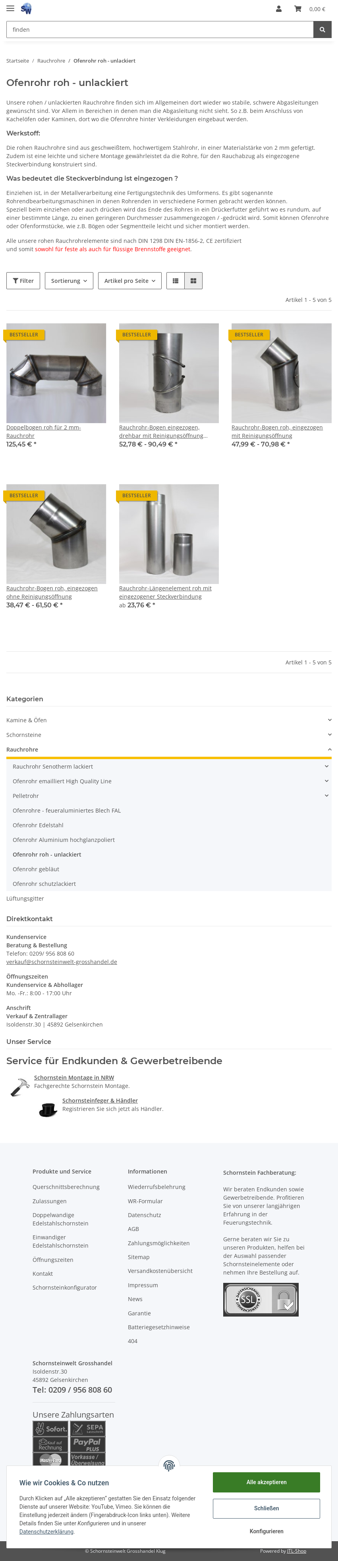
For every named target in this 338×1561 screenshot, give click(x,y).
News (135, 1299)
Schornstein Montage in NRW (74, 1077)
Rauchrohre (22, 749)
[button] (279, 9)
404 (132, 1341)
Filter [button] (23, 280)
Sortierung (65, 280)
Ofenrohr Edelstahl (38, 825)
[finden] (160, 29)
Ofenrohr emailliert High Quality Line (62, 781)
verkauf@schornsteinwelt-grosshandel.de (61, 962)
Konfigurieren (266, 1531)
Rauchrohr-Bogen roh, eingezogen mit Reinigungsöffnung (277, 431)
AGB (133, 1229)
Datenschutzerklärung (46, 1532)
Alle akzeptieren (266, 1482)
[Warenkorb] (310, 9)
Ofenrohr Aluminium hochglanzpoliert (64, 839)
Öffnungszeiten (53, 1259)
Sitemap (139, 1257)
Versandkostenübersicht (160, 1271)
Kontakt (43, 1273)
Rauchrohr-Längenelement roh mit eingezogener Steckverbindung (165, 592)
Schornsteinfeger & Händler (100, 1100)
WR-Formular (145, 1201)
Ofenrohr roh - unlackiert (47, 854)
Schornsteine (23, 735)
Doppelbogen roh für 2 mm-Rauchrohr (43, 431)
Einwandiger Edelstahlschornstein (61, 1241)
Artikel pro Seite (126, 280)
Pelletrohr (26, 796)
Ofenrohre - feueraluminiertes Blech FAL (67, 810)
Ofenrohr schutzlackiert (44, 883)
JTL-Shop (296, 1551)
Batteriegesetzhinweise (159, 1327)
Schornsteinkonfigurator (65, 1287)
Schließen (266, 1508)
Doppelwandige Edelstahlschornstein (61, 1219)
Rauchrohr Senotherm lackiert (53, 766)
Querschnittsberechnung (66, 1187)
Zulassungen (50, 1201)
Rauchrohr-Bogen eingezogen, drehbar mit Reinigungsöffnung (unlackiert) (161, 432)
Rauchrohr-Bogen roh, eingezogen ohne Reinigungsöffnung (52, 592)
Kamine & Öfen (26, 720)
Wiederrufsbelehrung (156, 1187)
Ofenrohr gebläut (36, 869)
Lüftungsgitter (25, 898)
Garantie (139, 1313)
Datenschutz (144, 1215)
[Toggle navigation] (10, 5)
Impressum (143, 1285)
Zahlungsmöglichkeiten (159, 1243)
